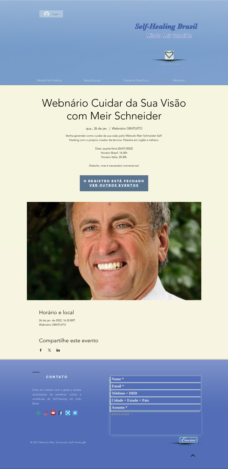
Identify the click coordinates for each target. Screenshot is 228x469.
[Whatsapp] (38, 413)
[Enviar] (188, 440)
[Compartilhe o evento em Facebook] (40, 350)
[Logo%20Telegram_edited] (68, 413)
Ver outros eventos (114, 185)
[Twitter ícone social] (75, 413)
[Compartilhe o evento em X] (49, 350)
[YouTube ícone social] (53, 413)
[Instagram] (46, 413)
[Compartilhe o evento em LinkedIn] (58, 350)
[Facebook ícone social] (60, 413)
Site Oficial (170, 64)
